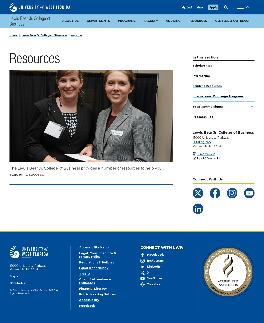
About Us (70, 21)
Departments (98, 21)
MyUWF (187, 7)
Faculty (151, 21)
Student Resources (207, 86)
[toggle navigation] (252, 106)
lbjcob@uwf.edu (208, 158)
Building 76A (202, 142)
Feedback (87, 306)
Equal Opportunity (93, 268)
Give (200, 7)
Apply (213, 7)
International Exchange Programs (218, 96)
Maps (14, 276)
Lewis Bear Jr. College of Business (29, 22)
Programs (127, 21)
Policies (108, 262)
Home (13, 35)
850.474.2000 (21, 283)
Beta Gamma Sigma (208, 106)
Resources (76, 35)
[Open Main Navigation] (246, 7)
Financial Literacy (93, 288)
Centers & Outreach (233, 21)
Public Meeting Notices (97, 294)
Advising (173, 21)
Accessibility (89, 300)
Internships (201, 75)
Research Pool (203, 116)
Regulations (88, 262)
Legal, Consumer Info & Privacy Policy (97, 255)
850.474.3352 (206, 154)
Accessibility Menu (94, 247)
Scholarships (202, 65)
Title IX (84, 274)
